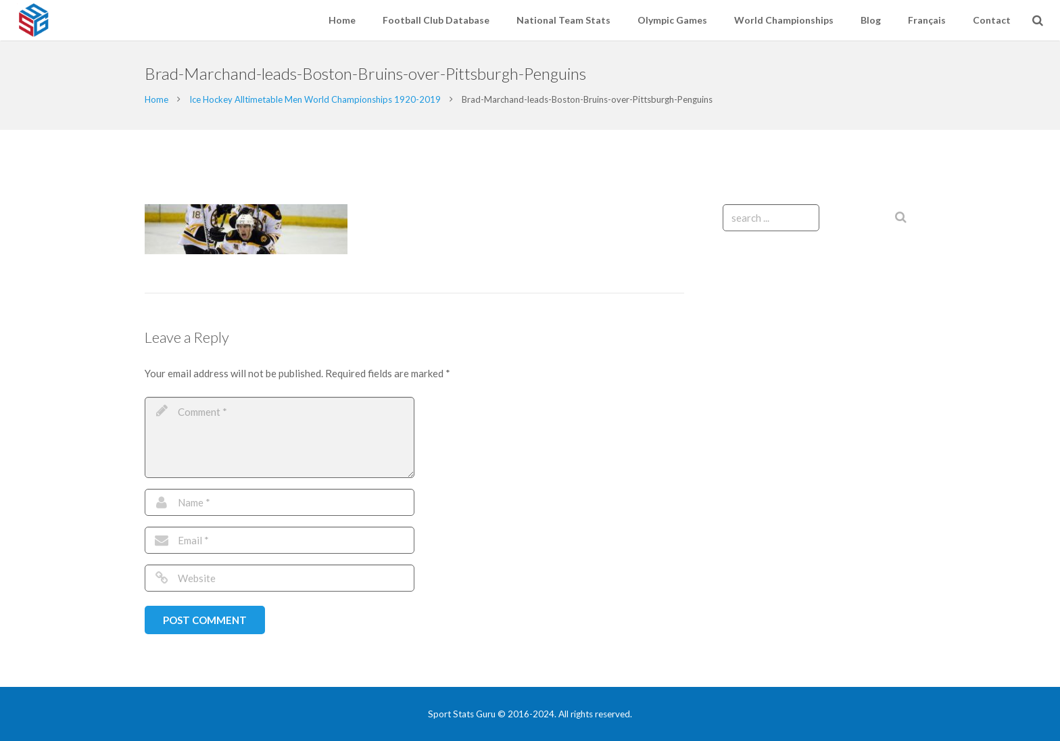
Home (156, 99)
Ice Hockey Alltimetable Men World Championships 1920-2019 (315, 99)
